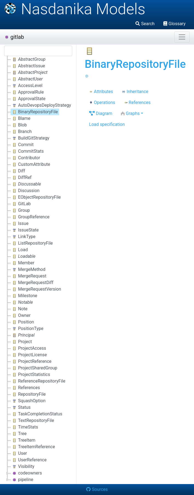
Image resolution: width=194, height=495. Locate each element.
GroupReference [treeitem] (30, 217)
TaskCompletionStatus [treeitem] (36, 414)
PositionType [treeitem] (27, 328)
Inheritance (135, 91)
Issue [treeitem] (19, 223)
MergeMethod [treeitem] (28, 269)
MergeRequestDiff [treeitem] (32, 282)
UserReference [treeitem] (29, 460)
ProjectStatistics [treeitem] (30, 374)
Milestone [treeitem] (24, 296)
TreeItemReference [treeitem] (33, 447)
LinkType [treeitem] (23, 236)
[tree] (38, 269)
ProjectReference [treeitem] (31, 361)
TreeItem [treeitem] (23, 440)
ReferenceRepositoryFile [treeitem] (38, 381)
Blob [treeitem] (19, 125)
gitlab (14, 37)
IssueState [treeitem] (25, 230)
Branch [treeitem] (21, 131)
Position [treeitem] (22, 322)
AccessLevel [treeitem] (26, 85)
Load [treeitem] (19, 250)
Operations (102, 102)
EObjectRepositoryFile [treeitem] (36, 197)
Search (145, 23)
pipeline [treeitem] (22, 479)
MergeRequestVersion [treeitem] (36, 289)
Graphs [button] (130, 113)
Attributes (101, 91)
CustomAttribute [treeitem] (30, 164)
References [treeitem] (25, 387)
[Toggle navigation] (182, 36)
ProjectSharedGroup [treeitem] (34, 368)
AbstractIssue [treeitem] (28, 66)
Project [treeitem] (21, 341)
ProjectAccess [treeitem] (28, 348)
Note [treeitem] (19, 309)
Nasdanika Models (74, 9)
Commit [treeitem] (22, 144)
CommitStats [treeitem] (27, 151)
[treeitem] (29, 59)
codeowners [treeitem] (26, 473)
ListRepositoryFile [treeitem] (32, 243)
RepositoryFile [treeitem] (28, 394)
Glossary (174, 23)
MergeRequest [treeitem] (28, 276)
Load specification (107, 124)
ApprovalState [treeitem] (28, 98)
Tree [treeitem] (19, 433)
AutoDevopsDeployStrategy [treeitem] (41, 105)
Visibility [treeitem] (22, 466)
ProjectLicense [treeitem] (29, 355)
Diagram (100, 113)
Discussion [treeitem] (25, 190)
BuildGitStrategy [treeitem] (30, 138)
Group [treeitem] (20, 210)
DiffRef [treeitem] (21, 177)
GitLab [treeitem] (21, 204)
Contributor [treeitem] (25, 158)
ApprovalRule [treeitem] (27, 92)
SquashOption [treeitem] (28, 401)
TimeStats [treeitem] (24, 427)
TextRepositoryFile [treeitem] (32, 420)
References (137, 102)
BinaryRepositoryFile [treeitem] (34, 112)
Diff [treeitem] (18, 171)
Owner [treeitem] (21, 315)
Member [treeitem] (22, 263)
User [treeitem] (19, 453)
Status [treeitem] (21, 407)
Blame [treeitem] (20, 118)
